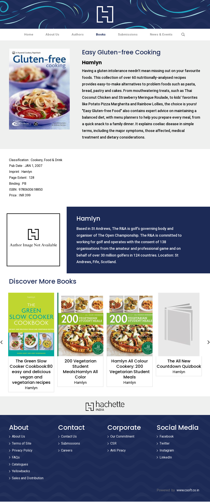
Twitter (165, 444)
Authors (76, 35)
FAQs (16, 458)
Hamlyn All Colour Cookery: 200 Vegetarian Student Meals (130, 369)
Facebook (167, 437)
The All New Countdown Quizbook (179, 364)
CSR (113, 444)
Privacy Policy (22, 451)
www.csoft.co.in (188, 491)
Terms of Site (21, 444)
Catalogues (20, 465)
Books (102, 35)
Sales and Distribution (27, 478)
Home (22, 35)
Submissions (131, 35)
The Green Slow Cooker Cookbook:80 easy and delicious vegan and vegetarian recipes (31, 372)
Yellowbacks (21, 472)
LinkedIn (166, 458)
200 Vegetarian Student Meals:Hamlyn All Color (80, 369)
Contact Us (69, 437)
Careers (66, 451)
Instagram (167, 451)
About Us (49, 35)
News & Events (167, 35)
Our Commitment (122, 437)
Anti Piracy (118, 451)
